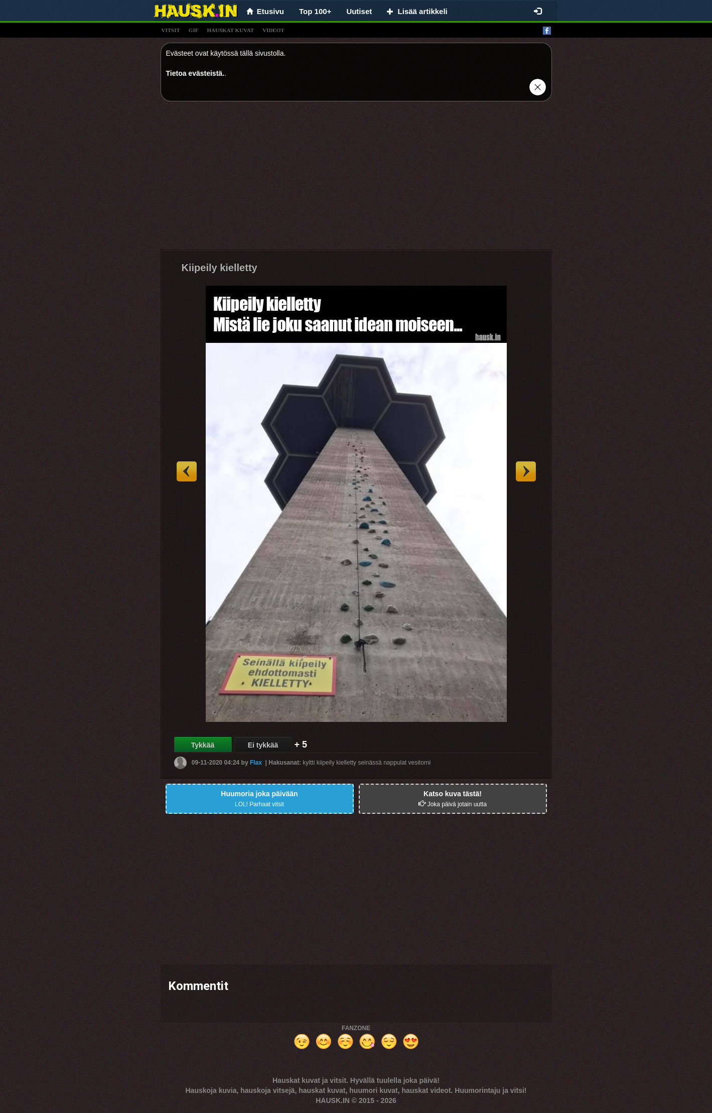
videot (273, 30)
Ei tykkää (263, 745)
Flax (256, 762)
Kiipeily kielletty (219, 267)
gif (194, 30)
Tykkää (202, 745)
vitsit (171, 30)
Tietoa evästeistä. (195, 73)
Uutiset (359, 11)
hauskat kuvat (230, 30)
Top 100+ (315, 11)
